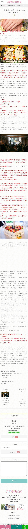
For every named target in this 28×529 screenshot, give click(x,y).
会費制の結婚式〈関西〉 (14, 515)
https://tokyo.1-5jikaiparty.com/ (8, 381)
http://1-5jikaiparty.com (6, 375)
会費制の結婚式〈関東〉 (14, 518)
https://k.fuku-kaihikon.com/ (7, 373)
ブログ (4, 5)
